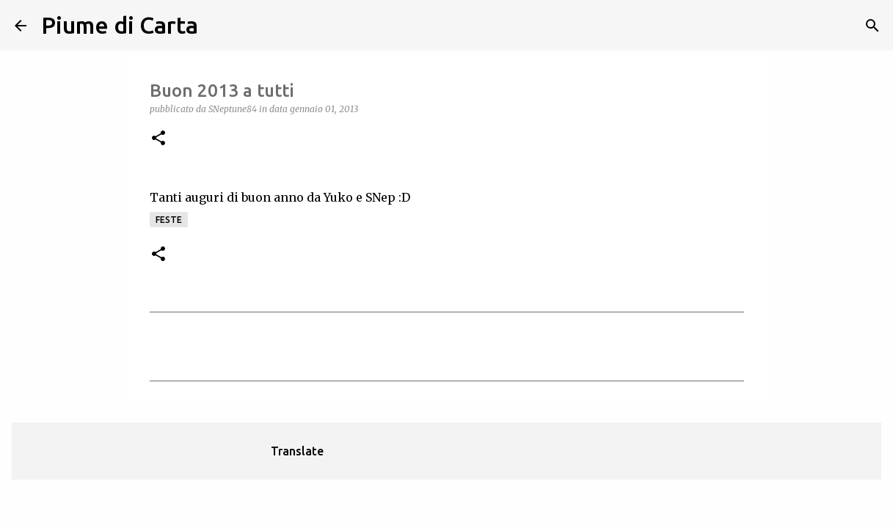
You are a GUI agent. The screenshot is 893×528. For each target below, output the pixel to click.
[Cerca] (218, 25)
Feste (169, 219)
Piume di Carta (119, 25)
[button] (158, 139)
